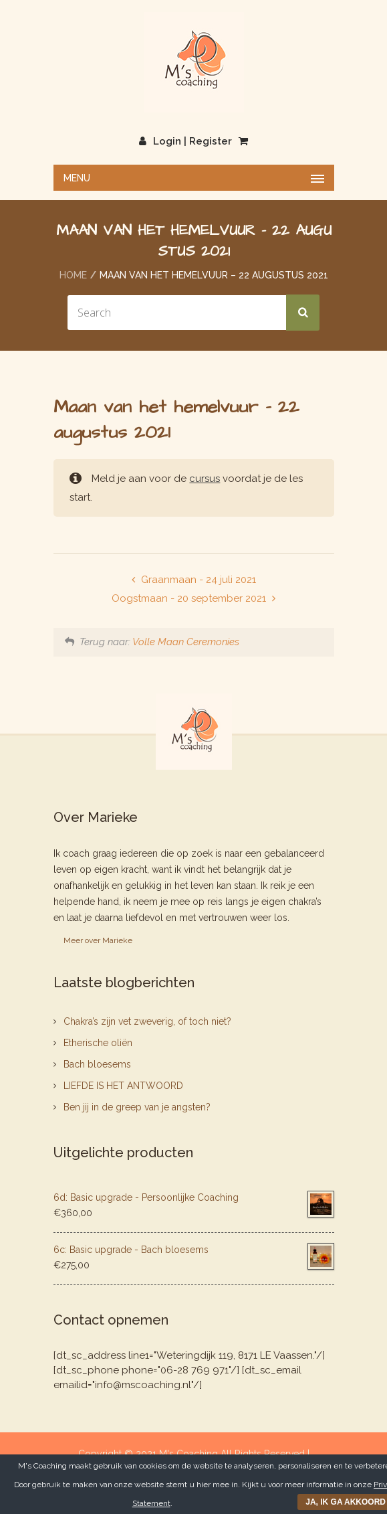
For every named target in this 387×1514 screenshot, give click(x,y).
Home (73, 275)
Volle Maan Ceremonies (185, 642)
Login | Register (185, 141)
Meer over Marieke (97, 940)
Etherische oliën (97, 1042)
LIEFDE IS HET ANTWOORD (123, 1085)
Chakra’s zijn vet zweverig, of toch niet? (147, 1021)
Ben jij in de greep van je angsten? (137, 1107)
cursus (204, 479)
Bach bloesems (97, 1064)
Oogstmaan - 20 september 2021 (190, 598)
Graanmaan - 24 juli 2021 (197, 580)
